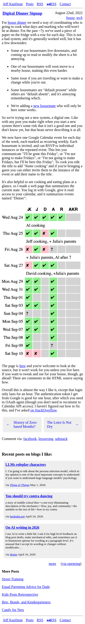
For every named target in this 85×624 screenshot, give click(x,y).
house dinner (17, 22)
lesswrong (46, 439)
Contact (65, 4)
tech (79, 18)
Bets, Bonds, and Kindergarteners (26, 602)
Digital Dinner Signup (22, 13)
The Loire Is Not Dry (63, 424)
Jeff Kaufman (13, 4)
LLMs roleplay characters (25, 464)
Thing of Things (19, 485)
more (52, 564)
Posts (30, 4)
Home (13, 554)
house (70, 18)
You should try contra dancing (28, 496)
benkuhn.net (17, 516)
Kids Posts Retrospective (20, 594)
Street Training (13, 579)
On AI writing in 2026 (22, 527)
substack (61, 439)
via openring (71, 564)
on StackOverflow (43, 410)
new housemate (44, 106)
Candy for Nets (13, 610)
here (22, 366)
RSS (40, 4)
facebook (30, 439)
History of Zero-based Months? (21, 424)
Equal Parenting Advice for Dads (26, 587)
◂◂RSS (51, 4)
